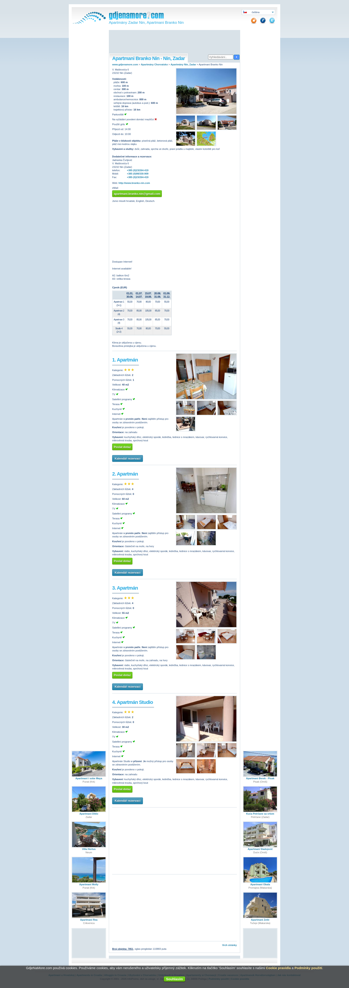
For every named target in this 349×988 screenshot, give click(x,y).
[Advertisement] (174, 42)
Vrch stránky (229, 945)
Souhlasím (174, 979)
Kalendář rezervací (127, 458)
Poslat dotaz (122, 447)
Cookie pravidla (278, 968)
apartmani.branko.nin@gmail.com (137, 193)
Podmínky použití (308, 968)
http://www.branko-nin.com (134, 183)
